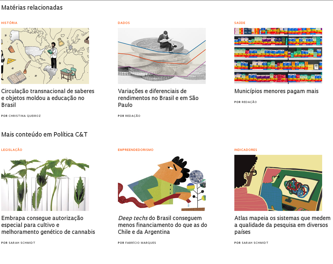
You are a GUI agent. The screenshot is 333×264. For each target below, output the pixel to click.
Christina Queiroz (25, 116)
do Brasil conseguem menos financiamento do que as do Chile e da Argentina (162, 225)
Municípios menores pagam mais (276, 92)
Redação (133, 116)
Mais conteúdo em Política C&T (44, 135)
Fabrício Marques (140, 243)
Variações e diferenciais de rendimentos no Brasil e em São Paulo (158, 98)
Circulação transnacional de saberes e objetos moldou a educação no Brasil (47, 98)
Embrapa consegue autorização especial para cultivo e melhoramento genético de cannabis (48, 225)
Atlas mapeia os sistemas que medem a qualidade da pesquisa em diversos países (282, 225)
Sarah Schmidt (22, 243)
